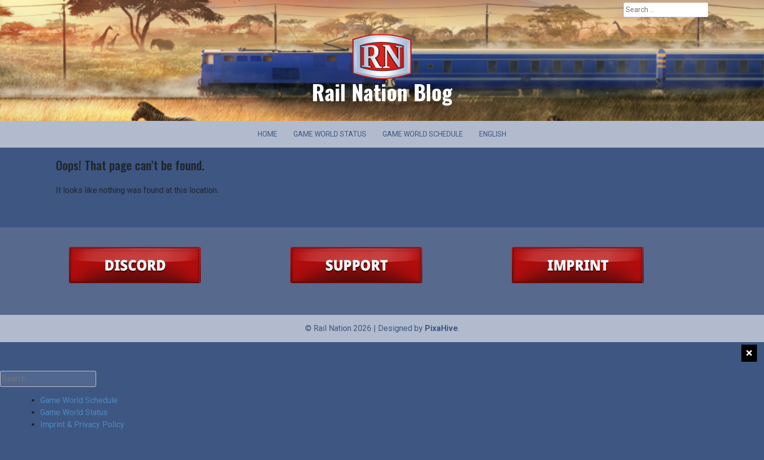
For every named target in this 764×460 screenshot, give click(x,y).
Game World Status (329, 134)
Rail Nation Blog (382, 91)
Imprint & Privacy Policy (82, 424)
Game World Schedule (423, 134)
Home (267, 134)
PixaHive (441, 328)
